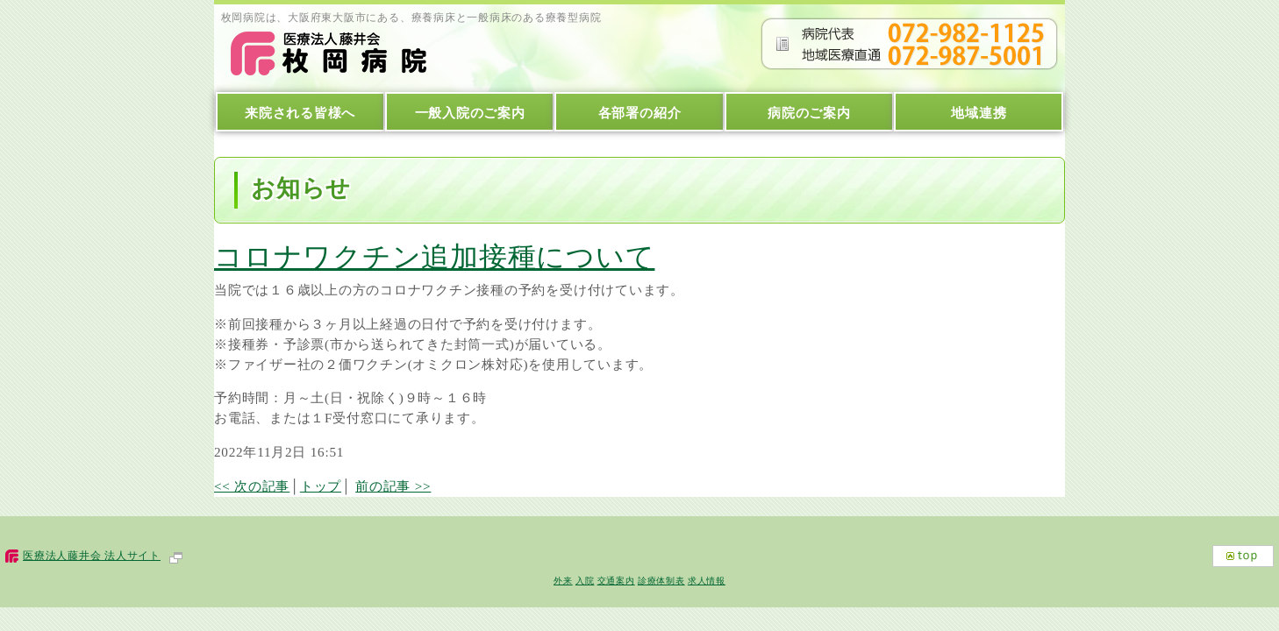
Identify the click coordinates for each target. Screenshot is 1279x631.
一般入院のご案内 (470, 112)
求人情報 (706, 580)
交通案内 (616, 580)
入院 (585, 580)
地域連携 (978, 112)
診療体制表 (661, 580)
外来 (563, 580)
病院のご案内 (809, 112)
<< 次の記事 (251, 486)
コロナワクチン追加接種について (434, 257)
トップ (320, 486)
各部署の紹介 (640, 112)
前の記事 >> (393, 486)
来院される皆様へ (300, 112)
